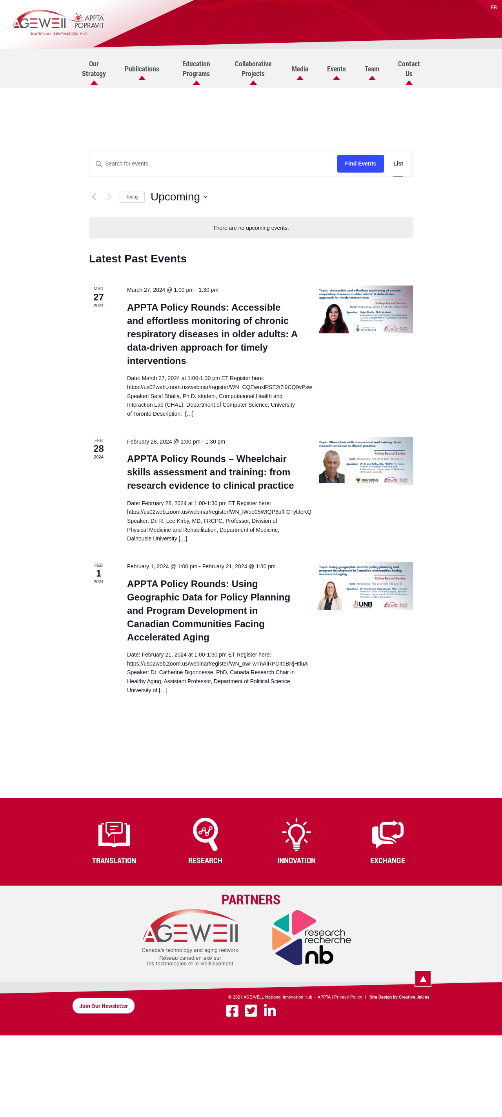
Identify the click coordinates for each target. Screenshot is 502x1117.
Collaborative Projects (253, 68)
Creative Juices (414, 997)
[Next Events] (109, 197)
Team (372, 68)
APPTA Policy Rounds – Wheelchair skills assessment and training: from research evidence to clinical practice (210, 472)
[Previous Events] (93, 197)
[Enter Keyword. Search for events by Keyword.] (213, 163)
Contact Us (409, 68)
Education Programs (196, 68)
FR (494, 7)
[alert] (251, 228)
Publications (142, 68)
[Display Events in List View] (398, 163)
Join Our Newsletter (103, 1006)
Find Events (360, 163)
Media (300, 68)
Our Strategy (94, 68)
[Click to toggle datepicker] (179, 197)
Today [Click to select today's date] (132, 197)
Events (336, 68)
